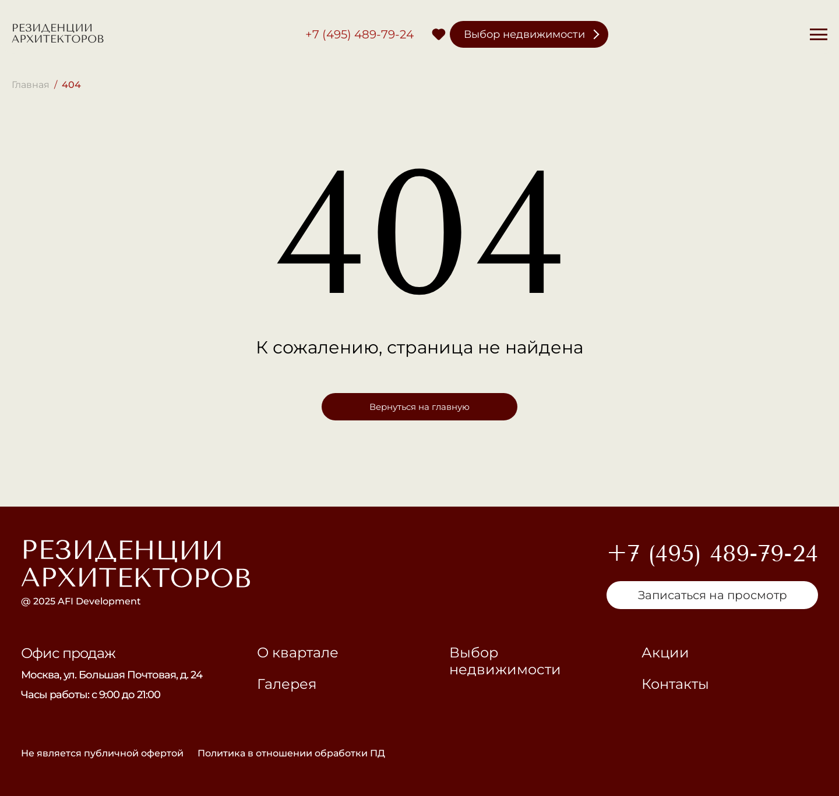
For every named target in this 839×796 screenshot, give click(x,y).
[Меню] (818, 34)
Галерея (287, 683)
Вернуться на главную (419, 406)
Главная (31, 84)
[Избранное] (439, 34)
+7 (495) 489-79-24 (359, 34)
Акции (665, 652)
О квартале (298, 652)
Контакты (675, 683)
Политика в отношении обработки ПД (291, 753)
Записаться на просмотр (712, 595)
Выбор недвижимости (524, 34)
